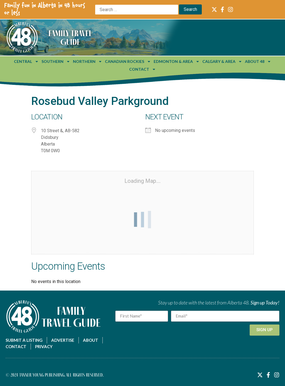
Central (26, 61)
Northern (87, 61)
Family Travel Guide (70, 37)
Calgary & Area (222, 61)
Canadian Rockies (128, 61)
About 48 (258, 61)
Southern (55, 61)
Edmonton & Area (177, 61)
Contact (142, 69)
